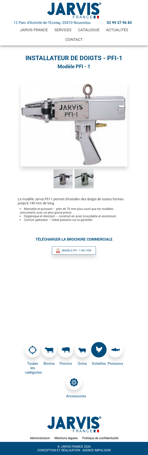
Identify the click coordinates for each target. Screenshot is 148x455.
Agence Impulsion (96, 450)
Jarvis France (34, 30)
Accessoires (74, 396)
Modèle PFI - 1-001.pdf (77, 250)
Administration (40, 438)
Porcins (66, 363)
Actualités (117, 30)
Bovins (49, 363)
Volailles (99, 363)
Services (62, 30)
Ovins (82, 363)
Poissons (115, 363)
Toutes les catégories (33, 368)
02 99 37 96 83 (119, 22)
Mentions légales (66, 438)
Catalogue (88, 30)
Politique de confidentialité (100, 438)
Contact (74, 39)
